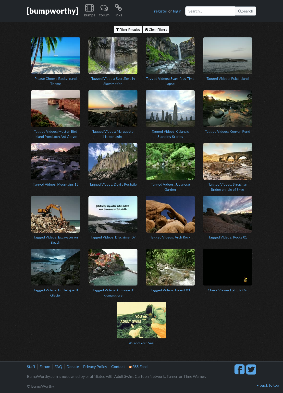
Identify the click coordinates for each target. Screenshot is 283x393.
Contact (118, 366)
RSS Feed (138, 366)
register (160, 11)
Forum (44, 366)
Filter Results (128, 29)
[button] (89, 11)
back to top (268, 385)
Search (245, 11)
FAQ (58, 366)
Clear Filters (156, 29)
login (177, 11)
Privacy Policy (95, 366)
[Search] (210, 11)
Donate (72, 366)
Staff (31, 366)
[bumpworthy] (52, 10)
